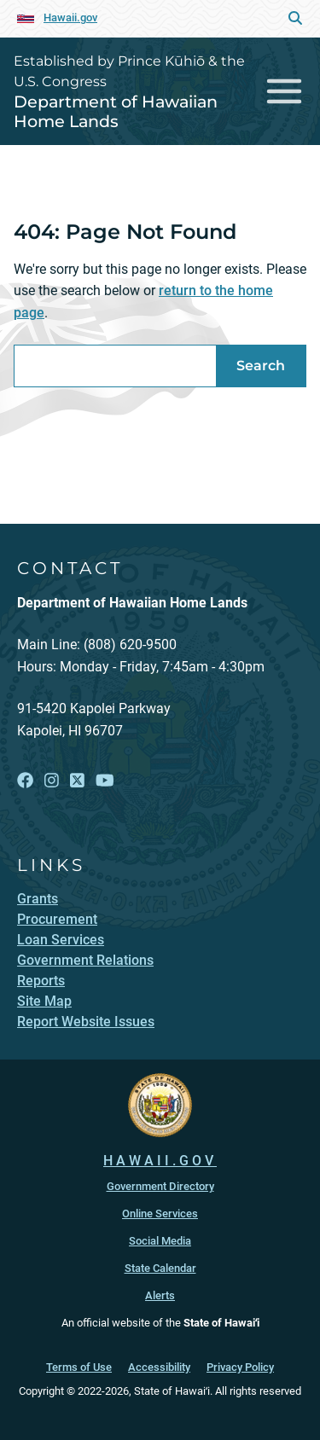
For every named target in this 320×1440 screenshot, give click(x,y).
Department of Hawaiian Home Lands (116, 111)
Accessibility (159, 1367)
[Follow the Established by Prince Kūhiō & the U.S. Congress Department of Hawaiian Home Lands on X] (77, 781)
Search (260, 365)
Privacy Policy (240, 1367)
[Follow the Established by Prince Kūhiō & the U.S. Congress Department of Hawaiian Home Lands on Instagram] (51, 781)
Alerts (160, 1295)
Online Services (160, 1213)
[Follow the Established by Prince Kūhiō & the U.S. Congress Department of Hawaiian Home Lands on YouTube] (105, 781)
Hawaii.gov (70, 17)
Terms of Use (79, 1367)
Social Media (160, 1240)
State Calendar (160, 1268)
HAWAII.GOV (160, 1161)
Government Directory (160, 1186)
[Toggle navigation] (284, 91)
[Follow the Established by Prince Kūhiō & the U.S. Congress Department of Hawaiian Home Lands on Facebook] (25, 781)
